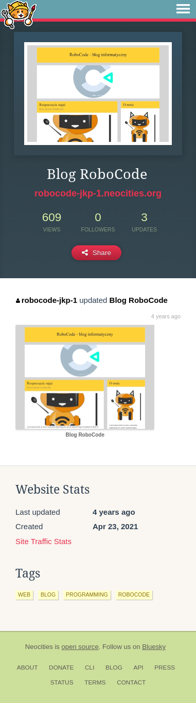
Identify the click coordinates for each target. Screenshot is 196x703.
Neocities (39, 647)
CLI (89, 667)
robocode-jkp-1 (46, 300)
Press (164, 667)
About (27, 667)
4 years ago (166, 316)
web (24, 594)
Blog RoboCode (139, 300)
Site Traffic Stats (43, 541)
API (139, 667)
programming (87, 594)
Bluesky (154, 647)
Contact (131, 682)
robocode (134, 594)
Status (62, 682)
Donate (61, 667)
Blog (113, 667)
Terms (94, 682)
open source (80, 647)
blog (48, 594)
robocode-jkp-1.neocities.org (98, 193)
